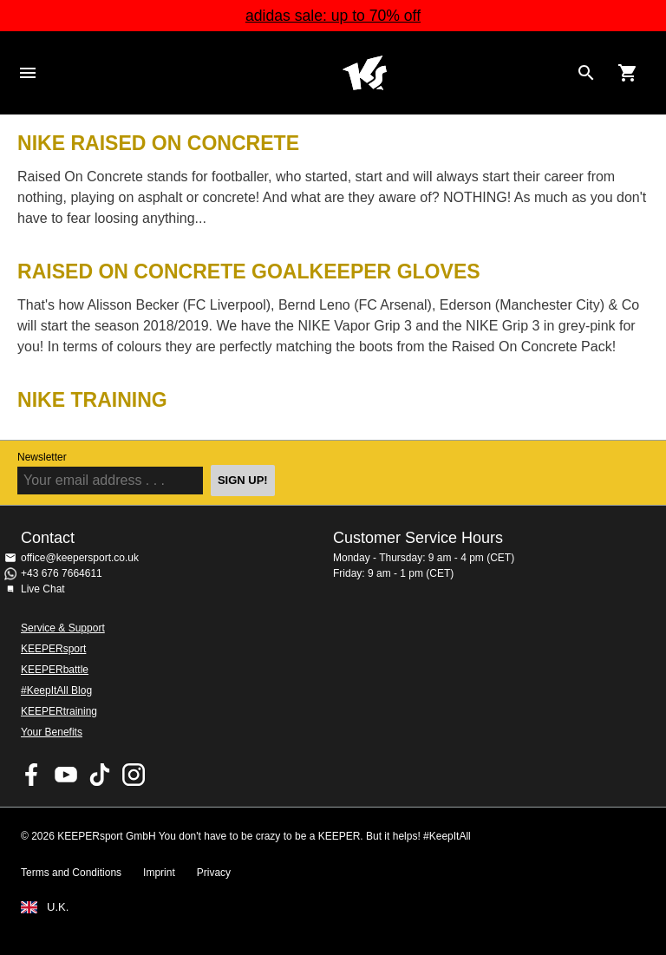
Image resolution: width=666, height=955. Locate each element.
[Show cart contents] (627, 73)
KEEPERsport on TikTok (99, 774)
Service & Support (63, 628)
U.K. (58, 907)
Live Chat (43, 589)
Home (364, 73)
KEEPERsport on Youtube (66, 774)
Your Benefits (51, 732)
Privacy (214, 873)
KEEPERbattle (54, 670)
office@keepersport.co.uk (80, 558)
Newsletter (42, 457)
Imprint (159, 873)
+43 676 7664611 (61, 573)
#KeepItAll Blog (56, 690)
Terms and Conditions (71, 873)
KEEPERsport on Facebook (32, 774)
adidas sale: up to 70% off (333, 15)
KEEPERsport (53, 649)
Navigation (28, 73)
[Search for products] (586, 73)
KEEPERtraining (59, 711)
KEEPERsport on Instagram (133, 774)
